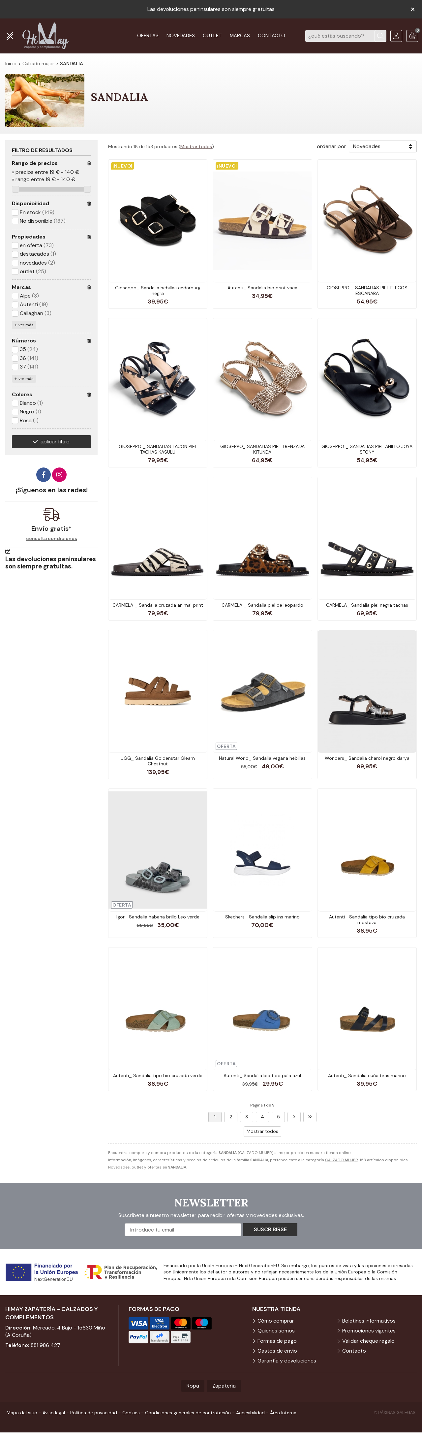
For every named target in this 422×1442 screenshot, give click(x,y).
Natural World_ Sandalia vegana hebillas (262, 758)
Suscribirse (270, 1229)
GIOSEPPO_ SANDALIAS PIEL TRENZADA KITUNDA (262, 449)
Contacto (354, 1350)
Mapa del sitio (22, 1413)
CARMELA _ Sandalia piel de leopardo (262, 605)
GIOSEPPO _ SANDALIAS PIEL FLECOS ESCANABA (367, 290)
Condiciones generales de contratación (188, 1413)
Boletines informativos (369, 1320)
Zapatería (224, 1385)
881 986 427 (45, 1345)
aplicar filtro (55, 441)
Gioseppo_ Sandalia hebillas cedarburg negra (157, 290)
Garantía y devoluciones (286, 1360)
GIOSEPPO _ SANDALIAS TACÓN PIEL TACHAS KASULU (158, 449)
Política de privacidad (93, 1413)
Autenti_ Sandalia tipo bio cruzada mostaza (367, 919)
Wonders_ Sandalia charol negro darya (367, 758)
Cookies (131, 1413)
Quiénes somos (276, 1330)
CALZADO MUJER (341, 1160)
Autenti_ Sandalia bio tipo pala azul (262, 1075)
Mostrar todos (196, 146)
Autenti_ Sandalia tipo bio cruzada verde (157, 1075)
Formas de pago (277, 1340)
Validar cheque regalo (368, 1340)
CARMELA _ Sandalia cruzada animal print (157, 605)
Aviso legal (54, 1413)
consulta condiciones (51, 538)
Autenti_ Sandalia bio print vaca (262, 288)
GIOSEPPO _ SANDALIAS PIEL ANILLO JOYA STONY (366, 449)
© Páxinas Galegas (394, 1412)
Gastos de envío (277, 1350)
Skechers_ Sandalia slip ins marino (262, 917)
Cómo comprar (275, 1320)
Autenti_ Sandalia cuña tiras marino (367, 1075)
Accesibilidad (250, 1413)
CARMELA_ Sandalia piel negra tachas (367, 605)
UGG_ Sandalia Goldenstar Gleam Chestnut (158, 761)
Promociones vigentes (369, 1330)
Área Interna (283, 1413)
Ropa (193, 1385)
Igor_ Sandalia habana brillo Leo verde (157, 917)
